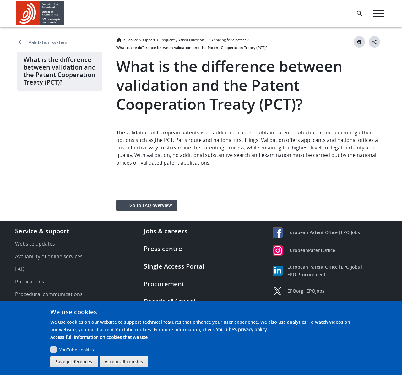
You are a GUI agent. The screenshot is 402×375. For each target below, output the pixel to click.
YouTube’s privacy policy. (242, 330)
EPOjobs (315, 291)
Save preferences (73, 362)
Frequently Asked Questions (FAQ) (183, 39)
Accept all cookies (124, 362)
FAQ (19, 269)
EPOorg (295, 291)
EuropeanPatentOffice (311, 250)
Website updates (35, 243)
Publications (29, 281)
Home (119, 40)
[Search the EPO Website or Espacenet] (359, 13)
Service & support (141, 39)
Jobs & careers (165, 231)
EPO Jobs (350, 232)
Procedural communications (49, 294)
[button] (65, 13)
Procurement (164, 284)
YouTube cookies (76, 350)
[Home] (40, 13)
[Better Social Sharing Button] (374, 42)
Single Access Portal (174, 266)
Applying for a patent (228, 39)
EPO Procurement (306, 274)
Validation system (48, 42)
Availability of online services (49, 256)
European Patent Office (312, 232)
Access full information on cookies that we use (99, 337)
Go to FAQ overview (150, 205)
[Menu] (379, 14)
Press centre (163, 248)
